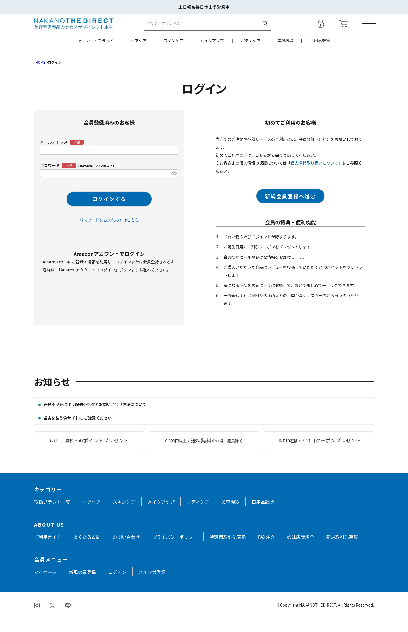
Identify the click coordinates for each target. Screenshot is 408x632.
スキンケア (173, 55)
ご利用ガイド (47, 551)
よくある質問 (87, 551)
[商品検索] (201, 31)
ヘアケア (138, 55)
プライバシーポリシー (174, 551)
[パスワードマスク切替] (174, 188)
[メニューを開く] (367, 31)
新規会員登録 (82, 586)
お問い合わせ (126, 551)
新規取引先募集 (342, 551)
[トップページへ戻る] (73, 30)
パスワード (58, 180)
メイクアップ (212, 55)
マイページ (45, 586)
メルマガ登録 (152, 586)
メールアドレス (54, 156)
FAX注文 (266, 551)
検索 (264, 31)
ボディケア (250, 55)
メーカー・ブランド (96, 55)
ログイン (117, 586)
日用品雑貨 (320, 55)
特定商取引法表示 (228, 551)
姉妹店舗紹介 (300, 551)
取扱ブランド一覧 (52, 516)
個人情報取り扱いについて (314, 177)
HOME (40, 77)
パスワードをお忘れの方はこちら (109, 234)
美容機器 (285, 55)
